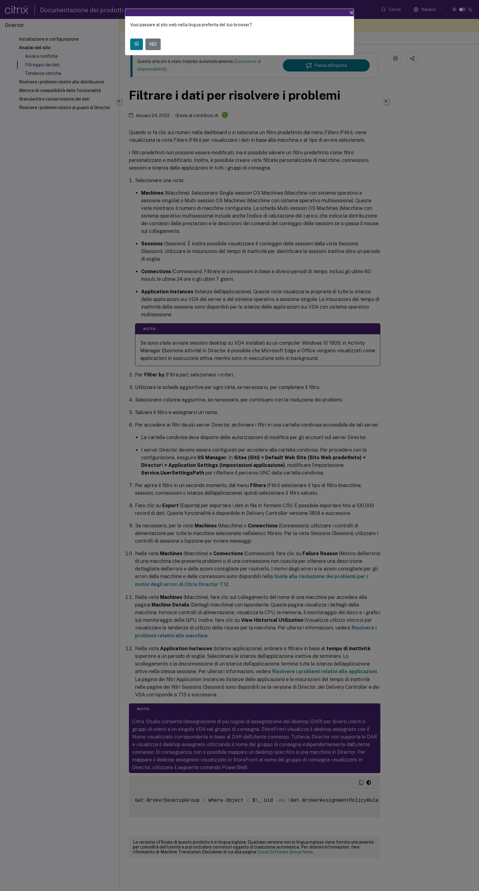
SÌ (136, 44)
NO (153, 44)
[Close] (352, 12)
